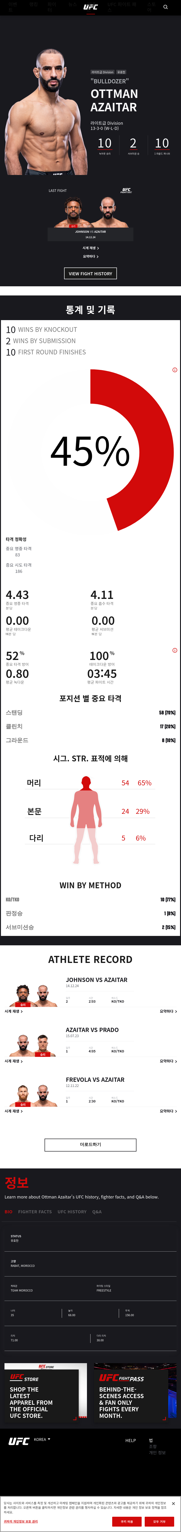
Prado (109, 1030)
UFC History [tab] (72, 1211)
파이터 (51, 18)
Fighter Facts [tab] (35, 1211)
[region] (90, 1514)
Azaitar (116, 980)
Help (130, 1440)
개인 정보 (157, 1452)
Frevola (78, 1080)
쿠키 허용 (127, 1521)
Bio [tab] (8, 1211)
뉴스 (69, 18)
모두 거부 (159, 1521)
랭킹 (31, 18)
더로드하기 (90, 1145)
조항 (153, 1446)
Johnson (80, 980)
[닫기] (173, 1503)
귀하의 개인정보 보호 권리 (21, 1521)
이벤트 (13, 18)
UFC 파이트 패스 (126, 18)
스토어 (153, 18)
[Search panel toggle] (166, 18)
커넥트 (98, 18)
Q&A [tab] (97, 1211)
